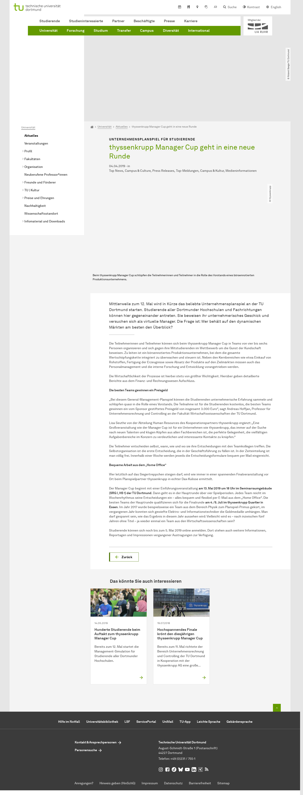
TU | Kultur (31, 145)
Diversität (171, 30)
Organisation (33, 122)
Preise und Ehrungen (39, 153)
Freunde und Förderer (40, 138)
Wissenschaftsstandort (41, 169)
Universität (48, 30)
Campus (147, 30)
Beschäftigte (144, 21)
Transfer (124, 30)
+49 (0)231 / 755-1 (182, 714)
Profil (28, 106)
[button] (124, 512)
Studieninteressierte (86, 21)
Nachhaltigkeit (35, 161)
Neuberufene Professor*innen (45, 130)
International (199, 30)
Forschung (75, 30)
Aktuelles (31, 91)
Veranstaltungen (36, 99)
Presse (169, 21)
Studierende (49, 21)
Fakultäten (32, 114)
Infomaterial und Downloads (44, 177)
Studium (101, 30)
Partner (118, 21)
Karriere (190, 21)
